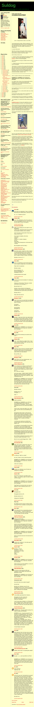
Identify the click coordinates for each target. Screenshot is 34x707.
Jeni (15, 630)
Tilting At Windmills (4, 193)
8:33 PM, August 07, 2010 (18, 628)
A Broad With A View (4, 174)
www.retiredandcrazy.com (19, 648)
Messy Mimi (3, 133)
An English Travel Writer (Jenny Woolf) (5, 176)
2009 (3, 92)
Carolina (16, 557)
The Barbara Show (4, 200)
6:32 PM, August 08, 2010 (18, 671)
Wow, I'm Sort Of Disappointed (5, 82)
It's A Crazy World (4, 194)
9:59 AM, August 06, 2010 (18, 216)
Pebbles (2, 173)
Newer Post (14, 702)
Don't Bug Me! (17, 442)
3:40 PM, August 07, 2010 (18, 591)
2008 (3, 93)
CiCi (15, 489)
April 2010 (4, 88)
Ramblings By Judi (4, 188)
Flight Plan (2, 187)
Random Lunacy (3, 199)
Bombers (13, 58)
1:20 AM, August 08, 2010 (18, 652)
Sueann (15, 546)
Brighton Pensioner (18, 249)
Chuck (15, 467)
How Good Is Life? (5, 74)
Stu (15, 666)
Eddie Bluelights (17, 398)
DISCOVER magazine (4, 34)
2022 (3, 56)
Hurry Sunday (5, 84)
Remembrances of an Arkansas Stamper (4, 197)
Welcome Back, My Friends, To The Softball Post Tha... (7, 79)
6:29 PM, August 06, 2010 (18, 451)
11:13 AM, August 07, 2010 (18, 515)
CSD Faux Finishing (18, 516)
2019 (3, 59)
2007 (3, 94)
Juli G (2, 182)
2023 (3, 55)
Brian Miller (16, 540)
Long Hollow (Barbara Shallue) (6, 142)
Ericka (15, 453)
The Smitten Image (4, 119)
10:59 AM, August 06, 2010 (18, 259)
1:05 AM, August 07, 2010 (18, 465)
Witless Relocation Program (5, 196)
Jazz (15, 209)
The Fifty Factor (3, 184)
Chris (15, 260)
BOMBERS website (15, 102)
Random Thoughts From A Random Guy (5, 190)
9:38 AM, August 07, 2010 (18, 500)
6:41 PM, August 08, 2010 (18, 698)
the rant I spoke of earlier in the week (24, 134)
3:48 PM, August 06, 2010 (18, 441)
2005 (3, 96)
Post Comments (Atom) (21, 704)
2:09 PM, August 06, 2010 (18, 362)
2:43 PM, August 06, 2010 (18, 385)
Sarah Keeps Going (4, 183)
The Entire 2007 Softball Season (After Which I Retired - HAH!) (6, 216)
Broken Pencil (3, 39)
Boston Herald (3, 33)
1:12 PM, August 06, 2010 (18, 345)
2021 (3, 57)
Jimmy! (2, 201)
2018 (3, 60)
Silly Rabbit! (3, 198)
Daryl (15, 508)
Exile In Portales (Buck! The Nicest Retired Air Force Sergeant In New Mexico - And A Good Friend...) (6, 210)
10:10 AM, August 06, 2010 (18, 224)
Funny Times (3, 38)
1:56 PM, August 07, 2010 (18, 556)
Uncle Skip (2, 115)
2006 (3, 95)
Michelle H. (16, 298)
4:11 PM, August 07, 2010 (18, 606)
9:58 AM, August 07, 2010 (18, 506)
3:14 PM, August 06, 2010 (18, 396)
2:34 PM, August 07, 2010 (18, 566)
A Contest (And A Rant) (19, 15)
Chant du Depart (3, 111)
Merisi (2, 160)
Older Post (31, 702)
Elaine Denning (17, 593)
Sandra (15, 473)
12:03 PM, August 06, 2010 (18, 313)
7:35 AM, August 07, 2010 (18, 472)
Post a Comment (14, 700)
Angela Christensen (18, 608)
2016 (3, 62)
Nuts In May (3, 172)
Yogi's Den (2, 195)
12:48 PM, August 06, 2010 (18, 337)
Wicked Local (3, 37)
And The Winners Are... (6, 80)
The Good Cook (17, 225)
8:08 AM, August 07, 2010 (18, 488)
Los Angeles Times (4, 36)
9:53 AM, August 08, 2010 (18, 665)
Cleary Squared (3, 202)
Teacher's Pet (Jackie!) (4, 129)
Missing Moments (4, 186)
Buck (15, 346)
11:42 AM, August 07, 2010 (18, 538)
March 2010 (5, 89)
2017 (3, 61)
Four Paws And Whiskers (5, 169)
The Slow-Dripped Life (4, 191)
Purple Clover (3, 35)
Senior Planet (3, 40)
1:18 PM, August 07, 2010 (18, 545)
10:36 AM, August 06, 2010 (18, 247)
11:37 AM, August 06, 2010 (18, 276)
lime (15, 325)
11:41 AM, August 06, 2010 (18, 296)
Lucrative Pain (3, 180)
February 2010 (5, 90)
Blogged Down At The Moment (6, 192)
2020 (3, 58)
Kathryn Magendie (18, 364)
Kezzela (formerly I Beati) (5, 181)
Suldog (8, 5)
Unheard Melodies (4, 166)
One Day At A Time (4, 185)
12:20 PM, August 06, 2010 (18, 323)
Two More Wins (5, 77)
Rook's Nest (3, 163)
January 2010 (5, 91)
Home (23, 702)
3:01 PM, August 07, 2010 (18, 578)
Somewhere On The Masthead (6, 106)
